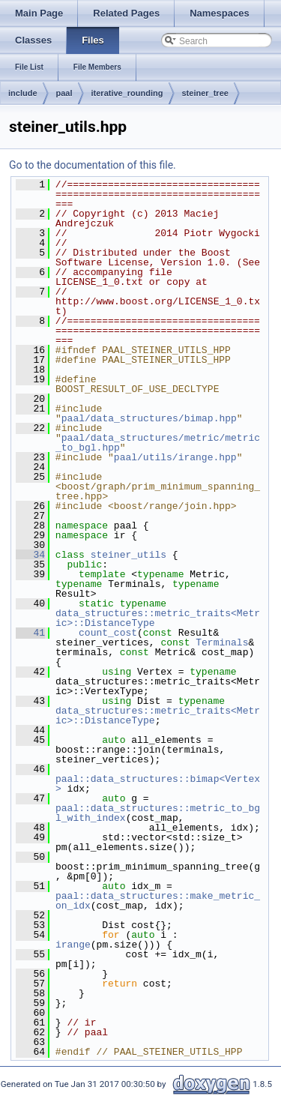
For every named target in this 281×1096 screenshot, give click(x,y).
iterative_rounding (127, 92)
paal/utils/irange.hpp (175, 457)
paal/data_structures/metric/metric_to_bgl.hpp (157, 442)
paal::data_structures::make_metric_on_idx (157, 900)
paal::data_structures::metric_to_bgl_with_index (157, 813)
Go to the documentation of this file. (92, 165)
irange (73, 944)
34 (30, 554)
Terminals (222, 642)
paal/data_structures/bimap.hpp (149, 418)
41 (30, 632)
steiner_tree (205, 92)
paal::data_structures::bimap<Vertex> (157, 783)
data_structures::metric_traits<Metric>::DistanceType (157, 618)
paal (64, 92)
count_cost (108, 632)
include (22, 92)
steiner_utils (128, 554)
